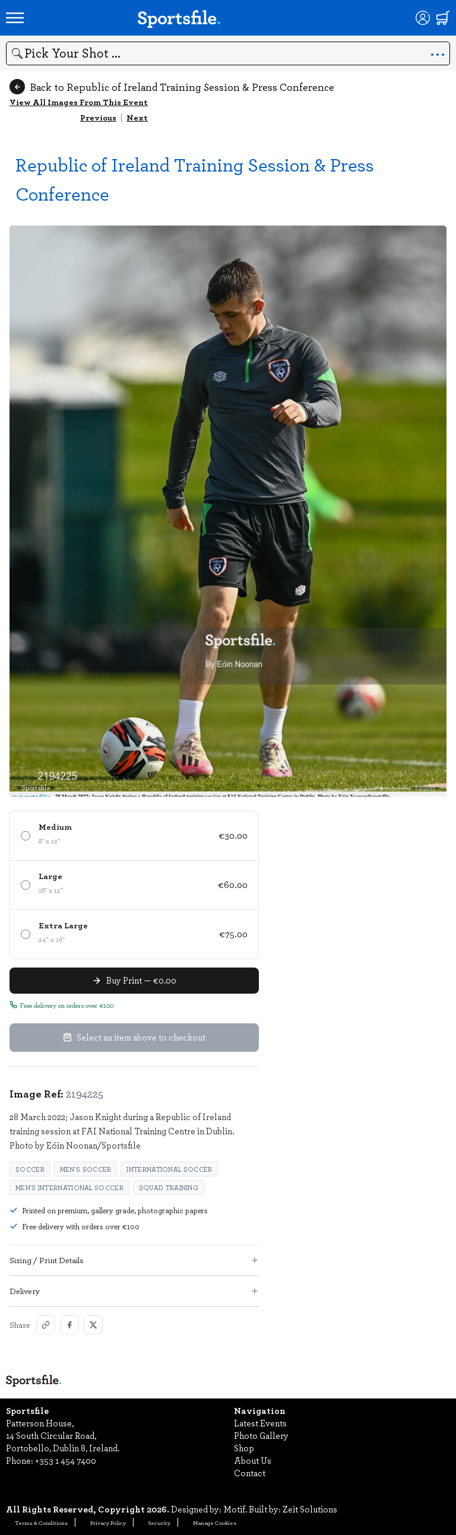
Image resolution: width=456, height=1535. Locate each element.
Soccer (30, 1169)
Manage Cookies (214, 1522)
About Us (252, 1460)
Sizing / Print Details (134, 1260)
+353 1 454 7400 (65, 1460)
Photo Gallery (261, 1435)
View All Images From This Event (79, 102)
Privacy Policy (108, 1522)
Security (159, 1522)
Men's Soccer (86, 1169)
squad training (168, 1187)
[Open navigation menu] (15, 18)
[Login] (423, 18)
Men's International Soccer (69, 1187)
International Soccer (169, 1169)
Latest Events (260, 1423)
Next (137, 117)
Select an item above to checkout (134, 1037)
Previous (98, 117)
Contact (249, 1473)
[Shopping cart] (443, 18)
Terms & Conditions (41, 1522)
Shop (244, 1448)
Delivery (134, 1290)
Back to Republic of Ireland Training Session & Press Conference (172, 86)
